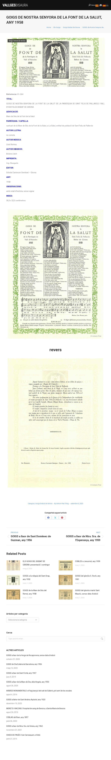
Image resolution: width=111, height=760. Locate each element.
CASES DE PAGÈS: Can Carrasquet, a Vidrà (23, 735)
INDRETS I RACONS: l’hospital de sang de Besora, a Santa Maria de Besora (35, 708)
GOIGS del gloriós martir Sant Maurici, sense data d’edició (87, 592)
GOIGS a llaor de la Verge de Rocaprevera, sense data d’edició (30, 655)
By (61, 503)
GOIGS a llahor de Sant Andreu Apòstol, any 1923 (25, 700)
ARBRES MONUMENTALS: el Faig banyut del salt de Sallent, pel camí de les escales (39, 691)
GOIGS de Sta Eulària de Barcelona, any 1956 (24, 664)
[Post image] (13, 565)
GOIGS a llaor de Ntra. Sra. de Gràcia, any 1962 (24, 726)
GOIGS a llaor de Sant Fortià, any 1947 (21, 673)
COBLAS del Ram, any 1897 (17, 717)
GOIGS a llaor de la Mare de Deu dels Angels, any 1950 (27, 682)
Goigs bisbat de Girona (17, 41)
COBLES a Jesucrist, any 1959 (87, 561)
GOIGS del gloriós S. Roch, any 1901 (87, 577)
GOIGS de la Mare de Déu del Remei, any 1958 (35, 592)
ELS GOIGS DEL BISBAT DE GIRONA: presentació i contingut (36, 563)
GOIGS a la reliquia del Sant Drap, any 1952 (36, 577)
